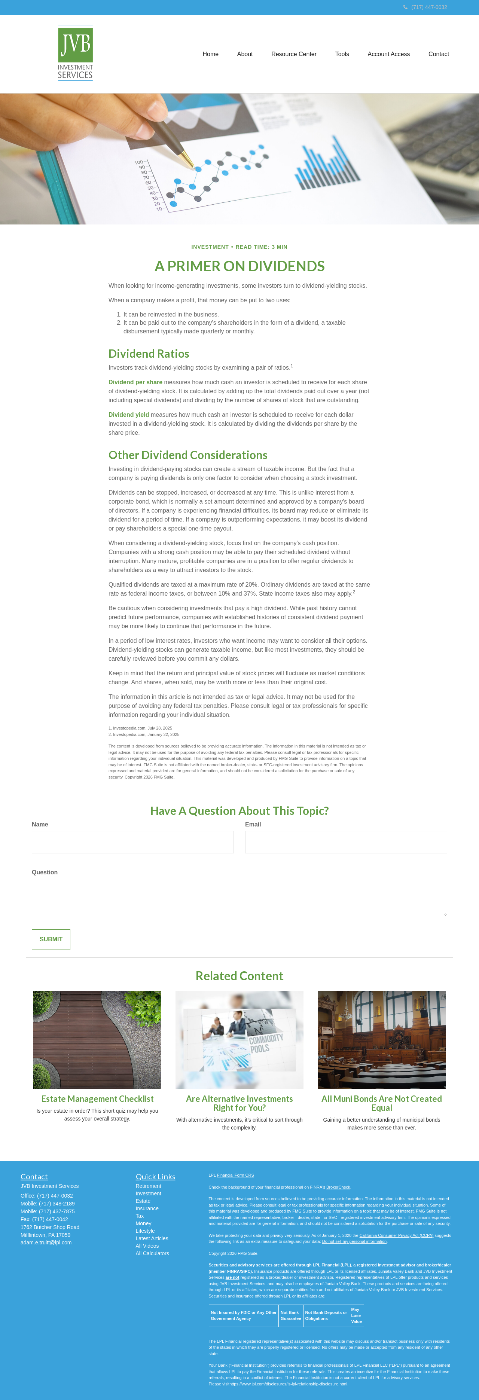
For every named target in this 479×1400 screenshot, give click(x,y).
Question (45, 872)
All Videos (147, 1246)
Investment (148, 1193)
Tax (140, 1216)
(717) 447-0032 (425, 7)
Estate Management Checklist (97, 1099)
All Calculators (152, 1253)
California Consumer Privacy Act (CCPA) (397, 1235)
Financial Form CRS (235, 1175)
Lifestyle (145, 1231)
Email (253, 824)
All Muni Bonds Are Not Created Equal (381, 1103)
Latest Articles (152, 1238)
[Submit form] (51, 939)
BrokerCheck (338, 1187)
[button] (244, 54)
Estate (143, 1201)
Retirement (148, 1186)
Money (144, 1223)
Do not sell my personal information (354, 1241)
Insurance (147, 1208)
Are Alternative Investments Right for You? (239, 1103)
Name (40, 824)
